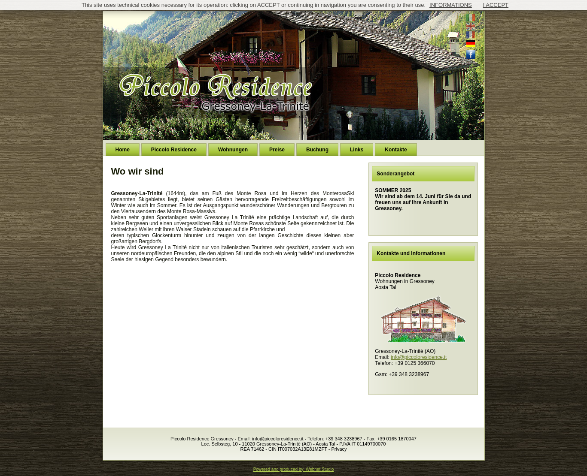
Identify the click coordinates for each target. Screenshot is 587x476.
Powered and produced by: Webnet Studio (293, 469)
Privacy (339, 449)
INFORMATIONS (450, 5)
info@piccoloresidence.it (419, 357)
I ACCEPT (495, 5)
